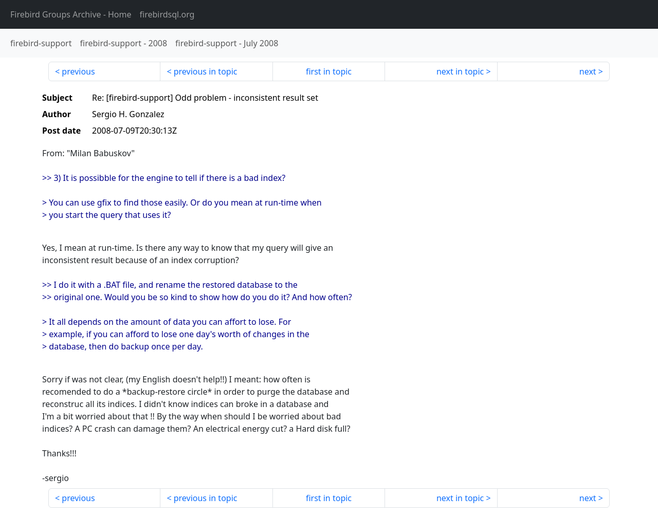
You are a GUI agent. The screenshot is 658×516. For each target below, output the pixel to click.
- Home (71, 14)
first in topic (329, 71)
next (587, 71)
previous (78, 71)
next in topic (460, 71)
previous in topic (205, 71)
